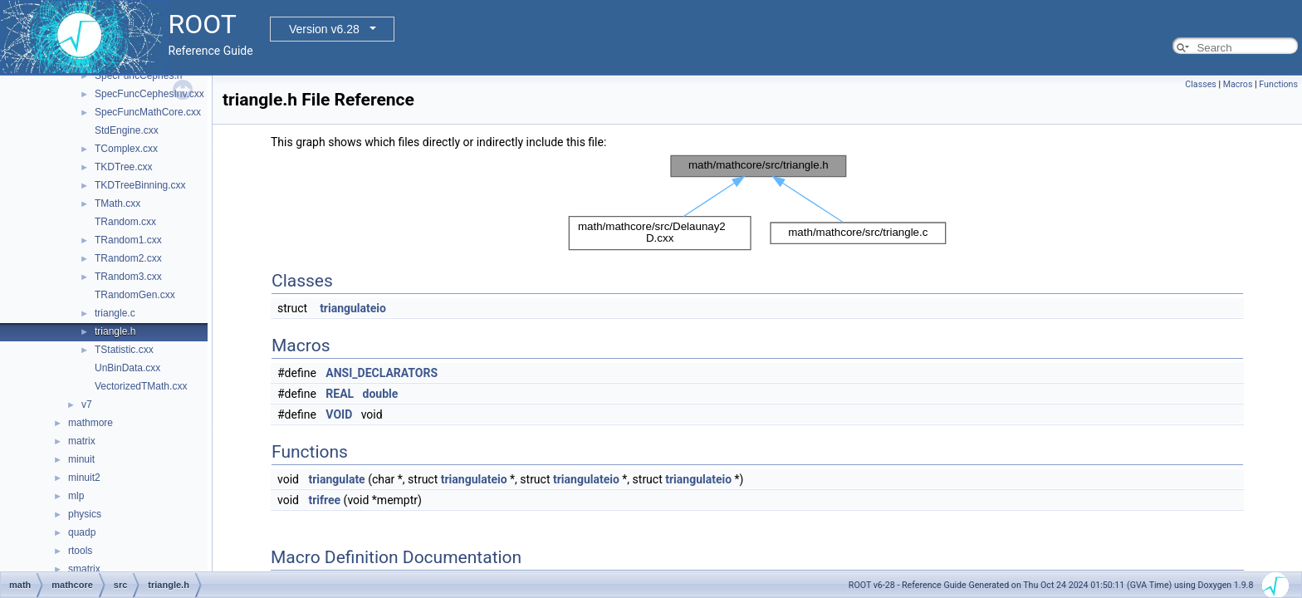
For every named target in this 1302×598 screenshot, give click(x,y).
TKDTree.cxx (124, 167)
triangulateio (353, 308)
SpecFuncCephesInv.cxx (149, 94)
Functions (1278, 84)
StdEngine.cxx (127, 130)
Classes (1200, 84)
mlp (76, 496)
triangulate (336, 479)
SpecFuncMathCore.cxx (148, 112)
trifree (324, 500)
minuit (81, 459)
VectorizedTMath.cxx (141, 386)
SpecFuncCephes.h (138, 75)
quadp (81, 532)
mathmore (90, 423)
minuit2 (84, 477)
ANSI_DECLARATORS (382, 373)
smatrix (84, 569)
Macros (1238, 84)
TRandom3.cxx (128, 276)
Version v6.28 (324, 29)
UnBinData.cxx (127, 368)
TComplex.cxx (126, 148)
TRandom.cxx (125, 222)
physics (84, 514)
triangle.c (115, 313)
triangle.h (115, 331)
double (381, 393)
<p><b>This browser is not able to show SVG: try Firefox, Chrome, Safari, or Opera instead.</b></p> (757, 202)
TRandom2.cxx (128, 258)
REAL (340, 393)
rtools (80, 550)
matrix (81, 441)
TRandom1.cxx (128, 240)
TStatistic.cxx (124, 349)
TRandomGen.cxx (135, 295)
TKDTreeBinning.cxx (140, 185)
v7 (86, 404)
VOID (339, 414)
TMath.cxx (117, 203)
